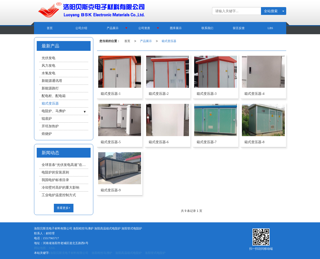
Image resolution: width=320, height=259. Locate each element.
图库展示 (176, 28)
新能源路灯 (50, 88)
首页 (50, 28)
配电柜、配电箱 (54, 96)
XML (52, 248)
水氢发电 (48, 73)
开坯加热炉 (50, 126)
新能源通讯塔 (52, 81)
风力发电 (48, 65)
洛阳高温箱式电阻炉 (128, 253)
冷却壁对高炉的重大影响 (60, 187)
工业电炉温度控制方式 (59, 195)
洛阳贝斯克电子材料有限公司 (69, 253)
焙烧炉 (47, 134)
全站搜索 (271, 11)
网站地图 (40, 248)
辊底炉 (47, 118)
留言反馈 (239, 28)
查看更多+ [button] (63, 208)
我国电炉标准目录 (55, 180)
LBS (270, 28)
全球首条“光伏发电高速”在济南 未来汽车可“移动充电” (65, 165)
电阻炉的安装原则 (55, 172)
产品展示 (113, 28)
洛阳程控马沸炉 (102, 253)
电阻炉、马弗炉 (54, 111)
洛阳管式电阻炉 (155, 253)
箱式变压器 (169, 41)
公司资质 (144, 28)
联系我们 (207, 28)
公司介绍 (81, 28)
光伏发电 (48, 58)
